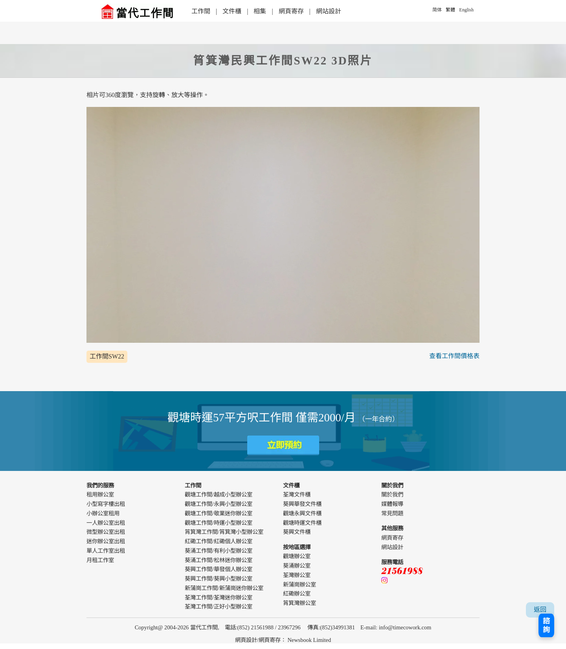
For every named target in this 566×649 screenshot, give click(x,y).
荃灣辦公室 (297, 575)
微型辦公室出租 (105, 532)
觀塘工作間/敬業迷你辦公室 (218, 513)
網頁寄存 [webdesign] (270, 640)
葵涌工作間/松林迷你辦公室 (218, 560)
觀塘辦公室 (297, 556)
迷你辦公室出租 (105, 541)
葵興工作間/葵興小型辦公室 (218, 578)
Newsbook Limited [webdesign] (309, 640)
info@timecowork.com (405, 627)
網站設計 (328, 11)
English (466, 10)
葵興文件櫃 (297, 532)
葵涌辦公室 (297, 566)
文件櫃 (231, 11)
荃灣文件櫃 (297, 494)
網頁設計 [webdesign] (246, 640)
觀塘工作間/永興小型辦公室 (218, 504)
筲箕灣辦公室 (299, 603)
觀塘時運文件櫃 (302, 523)
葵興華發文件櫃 (302, 504)
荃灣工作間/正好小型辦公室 (218, 606)
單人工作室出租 (105, 551)
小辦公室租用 (102, 513)
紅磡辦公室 (297, 593)
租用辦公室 (100, 494)
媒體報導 (392, 504)
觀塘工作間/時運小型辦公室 (218, 523)
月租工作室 (100, 560)
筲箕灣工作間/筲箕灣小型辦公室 (224, 532)
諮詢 (546, 625)
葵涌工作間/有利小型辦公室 (218, 551)
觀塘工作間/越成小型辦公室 (218, 494)
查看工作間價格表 (454, 356)
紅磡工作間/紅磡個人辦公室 (218, 541)
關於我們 (392, 494)
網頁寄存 (291, 11)
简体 (437, 10)
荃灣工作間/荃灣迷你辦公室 (218, 597)
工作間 (200, 11)
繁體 (450, 10)
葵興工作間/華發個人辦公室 (218, 569)
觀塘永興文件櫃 (302, 513)
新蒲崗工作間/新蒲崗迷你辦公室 (224, 588)
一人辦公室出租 (105, 523)
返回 (540, 609)
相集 (260, 11)
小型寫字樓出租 (105, 504)
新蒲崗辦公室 (299, 584)
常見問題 (392, 513)
